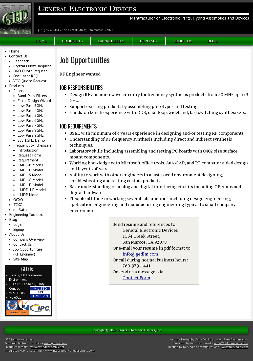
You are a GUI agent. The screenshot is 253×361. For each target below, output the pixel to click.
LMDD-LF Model (32, 189)
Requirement (28, 159)
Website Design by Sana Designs (192, 339)
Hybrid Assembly (16, 347)
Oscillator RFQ (25, 75)
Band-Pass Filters (32, 95)
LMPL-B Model (30, 164)
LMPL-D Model (30, 184)
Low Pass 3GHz (31, 105)
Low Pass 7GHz (31, 125)
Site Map (20, 259)
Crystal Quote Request (32, 65)
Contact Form (136, 278)
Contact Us (18, 55)
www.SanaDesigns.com (232, 339)
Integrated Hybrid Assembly (23, 350)
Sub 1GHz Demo (31, 140)
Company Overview (29, 239)
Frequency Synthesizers (32, 145)
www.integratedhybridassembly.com (70, 350)
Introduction (28, 150)
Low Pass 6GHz (31, 120)
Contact (149, 41)
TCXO (17, 204)
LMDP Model (29, 194)
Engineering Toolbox (26, 214)
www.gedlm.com (55, 343)
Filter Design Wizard (34, 100)
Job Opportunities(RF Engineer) (27, 252)
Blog (213, 41)
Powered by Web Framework (192, 343)
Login (17, 224)
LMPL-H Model (30, 169)
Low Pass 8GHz (31, 130)
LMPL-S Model (30, 174)
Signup (18, 229)
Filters (18, 90)
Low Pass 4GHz (31, 110)
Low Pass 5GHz (31, 115)
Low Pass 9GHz (31, 135)
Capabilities (111, 41)
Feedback (21, 60)
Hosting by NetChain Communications (193, 347)
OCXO (18, 199)
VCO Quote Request (30, 80)
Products (72, 41)
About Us (182, 41)
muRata (20, 209)
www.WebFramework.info (231, 343)
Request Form (29, 155)
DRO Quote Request (30, 70)
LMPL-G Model (30, 179)
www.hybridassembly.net (47, 347)
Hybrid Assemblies (209, 18)
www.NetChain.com (235, 347)
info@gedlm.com (140, 254)
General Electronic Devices (23, 343)
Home (41, 41)
